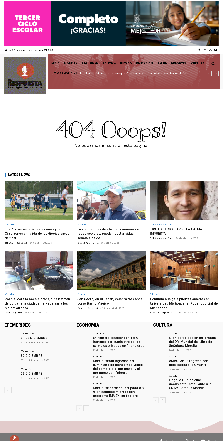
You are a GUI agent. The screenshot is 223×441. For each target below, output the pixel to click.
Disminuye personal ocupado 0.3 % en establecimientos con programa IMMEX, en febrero (117, 384)
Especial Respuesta (16, 242)
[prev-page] (7, 390)
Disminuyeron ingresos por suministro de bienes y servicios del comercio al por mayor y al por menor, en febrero (117, 362)
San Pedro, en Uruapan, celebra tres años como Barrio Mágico (107, 301)
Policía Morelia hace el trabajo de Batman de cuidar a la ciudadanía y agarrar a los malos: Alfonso (33, 303)
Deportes (10, 224)
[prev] (209, 73)
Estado (81, 294)
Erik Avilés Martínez (161, 224)
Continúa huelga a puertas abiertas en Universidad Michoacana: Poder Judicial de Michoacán (183, 303)
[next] (216, 73)
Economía (99, 333)
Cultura (173, 333)
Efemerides (27, 333)
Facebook (172, 432)
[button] (213, 63)
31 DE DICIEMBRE (32, 337)
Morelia (81, 224)
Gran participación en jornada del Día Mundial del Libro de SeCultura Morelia (193, 341)
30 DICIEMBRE (30, 355)
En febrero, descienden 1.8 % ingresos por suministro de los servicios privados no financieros (118, 341)
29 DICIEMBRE (30, 373)
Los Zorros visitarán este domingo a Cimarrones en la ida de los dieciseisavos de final (134, 73)
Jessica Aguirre (85, 242)
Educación (156, 294)
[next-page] (14, 390)
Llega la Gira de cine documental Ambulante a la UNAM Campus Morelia (194, 378)
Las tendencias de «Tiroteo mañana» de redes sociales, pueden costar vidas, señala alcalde (110, 233)
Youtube (213, 432)
